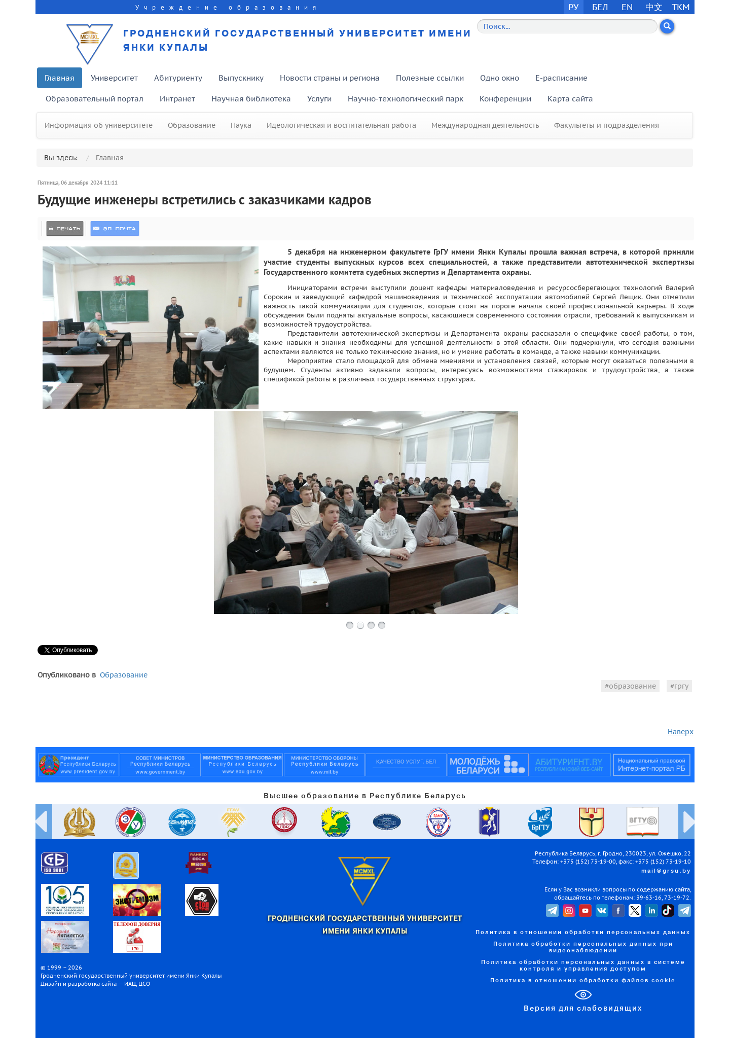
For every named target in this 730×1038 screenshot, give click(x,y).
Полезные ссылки (430, 78)
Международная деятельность (485, 125)
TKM (681, 7)
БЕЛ (600, 7)
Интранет (177, 98)
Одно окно (499, 78)
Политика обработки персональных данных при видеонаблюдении (583, 947)
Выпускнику (241, 78)
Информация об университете (99, 125)
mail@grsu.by (666, 871)
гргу (681, 686)
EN (627, 7)
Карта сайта (570, 98)
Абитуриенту (178, 78)
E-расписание (561, 78)
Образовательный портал (94, 98)
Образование (191, 125)
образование (632, 686)
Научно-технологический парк (405, 98)
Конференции (505, 98)
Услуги (319, 98)
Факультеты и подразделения (606, 125)
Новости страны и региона (330, 78)
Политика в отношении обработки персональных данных (583, 932)
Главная (60, 78)
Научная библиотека (251, 98)
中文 (654, 7)
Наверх (681, 731)
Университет (114, 78)
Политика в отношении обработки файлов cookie (583, 980)
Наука (241, 125)
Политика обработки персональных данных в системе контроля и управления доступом (583, 966)
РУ (573, 7)
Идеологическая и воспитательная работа (341, 125)
